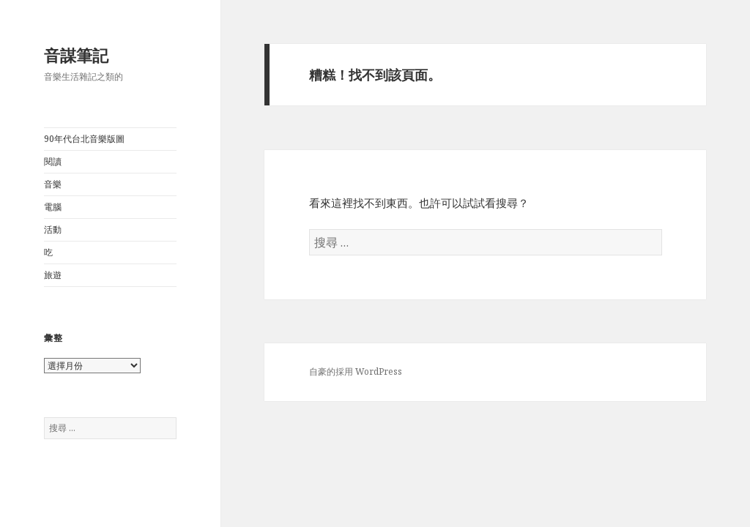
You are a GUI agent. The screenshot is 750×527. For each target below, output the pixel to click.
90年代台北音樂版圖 (84, 138)
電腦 (53, 207)
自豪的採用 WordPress (355, 371)
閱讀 (53, 161)
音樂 (53, 184)
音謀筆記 (76, 55)
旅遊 (53, 275)
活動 (53, 229)
